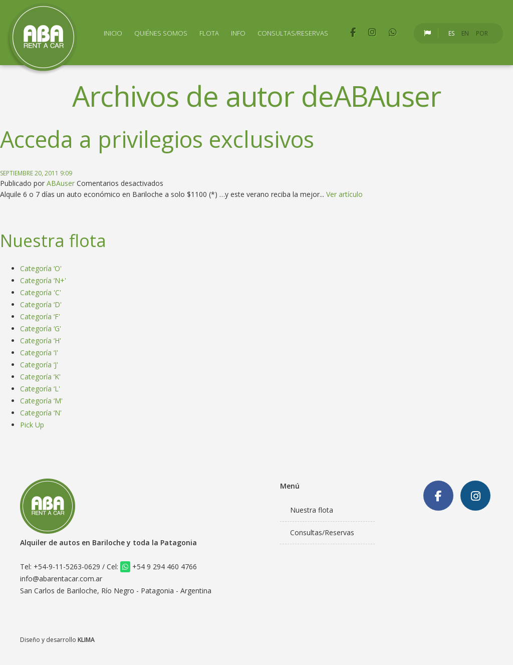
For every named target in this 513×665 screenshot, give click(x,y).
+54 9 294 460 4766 (158, 566)
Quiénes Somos (160, 33)
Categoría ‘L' (40, 388)
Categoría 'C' (40, 292)
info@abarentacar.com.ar (61, 578)
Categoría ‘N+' (43, 280)
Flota (209, 33)
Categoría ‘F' (40, 316)
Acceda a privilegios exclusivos (157, 139)
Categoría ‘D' (41, 304)
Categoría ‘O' (41, 268)
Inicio (113, 33)
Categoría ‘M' (41, 400)
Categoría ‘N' (41, 412)
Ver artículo (344, 194)
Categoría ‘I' (39, 352)
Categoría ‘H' (40, 340)
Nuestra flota (311, 510)
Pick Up (32, 424)
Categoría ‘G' (40, 328)
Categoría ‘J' (39, 364)
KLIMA (86, 639)
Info (238, 33)
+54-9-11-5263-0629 (67, 566)
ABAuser (61, 183)
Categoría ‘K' (40, 376)
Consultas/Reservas (293, 33)
